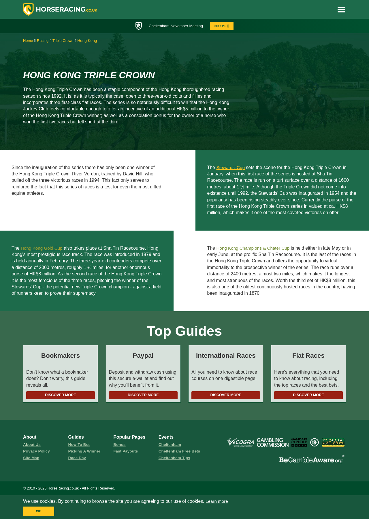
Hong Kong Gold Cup (43, 248)
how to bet (79, 446)
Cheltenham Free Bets (180, 452)
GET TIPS (224, 26)
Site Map (31, 459)
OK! (38, 513)
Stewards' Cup (231, 168)
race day (77, 459)
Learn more (217, 503)
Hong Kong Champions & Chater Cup (254, 248)
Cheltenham (170, 446)
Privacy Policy (37, 452)
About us (32, 446)
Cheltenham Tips (175, 459)
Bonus (119, 446)
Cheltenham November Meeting (174, 26)
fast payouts (126, 452)
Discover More (60, 396)
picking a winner (85, 452)
